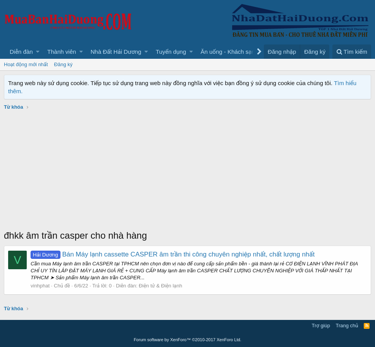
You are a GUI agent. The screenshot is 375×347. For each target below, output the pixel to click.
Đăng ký (63, 64)
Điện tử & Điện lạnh (160, 286)
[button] (37, 51)
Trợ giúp (321, 325)
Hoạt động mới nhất (26, 64)
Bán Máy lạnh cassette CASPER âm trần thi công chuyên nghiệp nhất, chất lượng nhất (173, 254)
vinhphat (40, 286)
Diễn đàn (21, 51)
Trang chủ (347, 325)
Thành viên (61, 51)
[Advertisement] (187, 171)
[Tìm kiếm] (351, 51)
